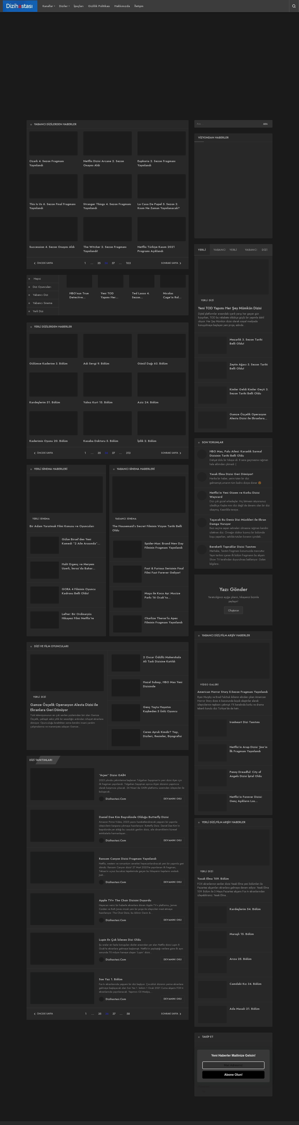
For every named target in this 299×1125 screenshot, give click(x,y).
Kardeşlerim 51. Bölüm (44, 402)
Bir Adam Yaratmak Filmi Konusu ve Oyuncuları (62, 526)
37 (113, 263)
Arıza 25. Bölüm (241, 959)
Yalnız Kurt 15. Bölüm (98, 402)
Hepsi (37, 279)
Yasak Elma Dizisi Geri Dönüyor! (231, 474)
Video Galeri (209, 684)
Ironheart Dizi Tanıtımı (245, 722)
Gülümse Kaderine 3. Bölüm (48, 363)
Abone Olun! (233, 1074)
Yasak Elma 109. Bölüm (213, 879)
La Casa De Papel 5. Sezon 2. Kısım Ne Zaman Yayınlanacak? (158, 206)
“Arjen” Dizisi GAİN (112, 775)
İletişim (138, 6)
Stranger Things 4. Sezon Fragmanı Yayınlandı (107, 206)
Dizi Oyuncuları (42, 287)
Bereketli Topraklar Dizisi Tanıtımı (233, 547)
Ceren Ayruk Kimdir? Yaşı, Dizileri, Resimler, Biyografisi (162, 734)
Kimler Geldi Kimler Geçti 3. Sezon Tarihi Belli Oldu (249, 391)
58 (128, 1014)
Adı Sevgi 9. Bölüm (96, 363)
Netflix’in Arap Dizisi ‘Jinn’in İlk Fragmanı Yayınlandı (248, 749)
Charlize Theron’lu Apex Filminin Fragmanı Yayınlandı (163, 620)
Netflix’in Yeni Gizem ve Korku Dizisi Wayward (235, 495)
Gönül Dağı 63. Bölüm (152, 363)
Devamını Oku (173, 798)
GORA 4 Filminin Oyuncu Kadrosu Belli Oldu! (79, 591)
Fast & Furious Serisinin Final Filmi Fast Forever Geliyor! (164, 570)
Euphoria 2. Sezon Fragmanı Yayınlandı (156, 163)
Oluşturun (233, 610)
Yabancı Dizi (40, 295)
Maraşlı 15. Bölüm (242, 934)
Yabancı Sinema (42, 303)
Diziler (63, 6)
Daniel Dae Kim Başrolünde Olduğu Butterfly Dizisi (134, 817)
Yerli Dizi (38, 311)
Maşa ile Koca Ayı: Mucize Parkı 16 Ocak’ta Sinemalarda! (162, 597)
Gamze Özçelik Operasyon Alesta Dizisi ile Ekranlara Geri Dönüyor (64, 707)
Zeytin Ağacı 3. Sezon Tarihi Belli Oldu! (249, 366)
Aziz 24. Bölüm (147, 402)
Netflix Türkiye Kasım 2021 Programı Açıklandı (156, 249)
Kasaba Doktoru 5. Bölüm (100, 441)
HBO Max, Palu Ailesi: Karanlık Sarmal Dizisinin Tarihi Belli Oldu (236, 453)
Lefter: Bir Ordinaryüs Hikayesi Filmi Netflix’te (78, 616)
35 (98, 263)
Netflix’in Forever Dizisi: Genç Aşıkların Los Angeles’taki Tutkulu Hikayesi (246, 803)
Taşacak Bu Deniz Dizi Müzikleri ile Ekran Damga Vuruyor (238, 522)
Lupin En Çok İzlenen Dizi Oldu (120, 940)
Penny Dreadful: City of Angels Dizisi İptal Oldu (246, 774)
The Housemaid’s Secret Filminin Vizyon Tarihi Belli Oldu (147, 528)
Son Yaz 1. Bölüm (110, 979)
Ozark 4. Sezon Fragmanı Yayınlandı (46, 163)
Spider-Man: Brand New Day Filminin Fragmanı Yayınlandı (164, 545)
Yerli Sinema (41, 518)
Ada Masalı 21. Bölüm (245, 1009)
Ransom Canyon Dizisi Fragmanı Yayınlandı (127, 858)
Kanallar (48, 6)
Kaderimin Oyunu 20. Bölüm (48, 441)
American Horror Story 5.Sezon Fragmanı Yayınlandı (232, 692)
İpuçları (79, 6)
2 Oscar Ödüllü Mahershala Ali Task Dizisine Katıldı (162, 659)
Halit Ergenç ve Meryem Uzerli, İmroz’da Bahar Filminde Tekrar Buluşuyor (79, 568)
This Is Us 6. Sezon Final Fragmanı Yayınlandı (52, 206)
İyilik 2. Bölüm (146, 441)
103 (128, 263)
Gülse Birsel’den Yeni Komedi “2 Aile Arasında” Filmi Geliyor (79, 543)
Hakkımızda (122, 6)
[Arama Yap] (294, 6)
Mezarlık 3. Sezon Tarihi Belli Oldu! (246, 341)
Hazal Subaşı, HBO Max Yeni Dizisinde (162, 684)
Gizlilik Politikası (99, 6)
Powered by (234, 1089)
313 (128, 453)
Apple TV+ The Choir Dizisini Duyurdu (125, 900)
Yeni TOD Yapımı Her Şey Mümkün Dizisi (109, 299)
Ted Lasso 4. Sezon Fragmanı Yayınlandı (141, 299)
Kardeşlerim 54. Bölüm (245, 909)
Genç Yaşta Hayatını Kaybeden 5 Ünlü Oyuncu (160, 709)
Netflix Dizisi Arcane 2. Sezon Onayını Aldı (103, 163)
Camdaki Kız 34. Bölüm (245, 984)
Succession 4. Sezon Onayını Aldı (52, 247)
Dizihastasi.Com (116, 799)
